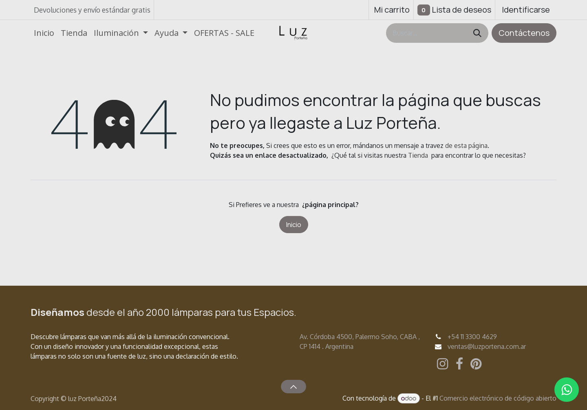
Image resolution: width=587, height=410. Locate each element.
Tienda (418, 155)
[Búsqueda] (477, 33)
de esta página (466, 145)
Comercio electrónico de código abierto (497, 398)
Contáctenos (524, 32)
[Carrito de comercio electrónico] (391, 10)
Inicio (293, 224)
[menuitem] (44, 33)
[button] (293, 386)
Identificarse (526, 9)
